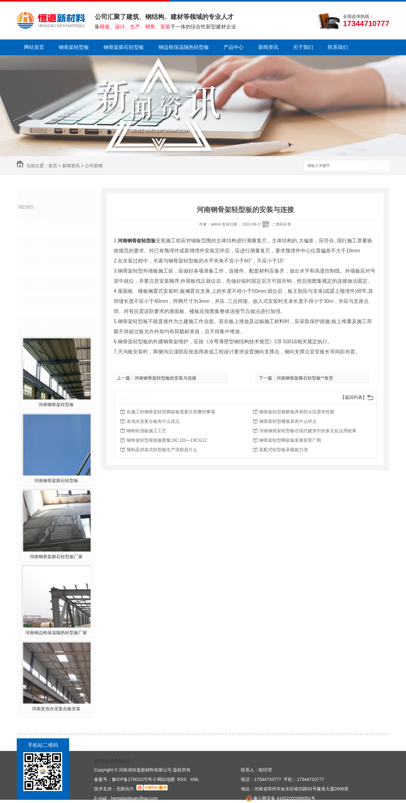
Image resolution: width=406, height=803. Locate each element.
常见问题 (37, 263)
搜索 (378, 166)
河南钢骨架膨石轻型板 (56, 480)
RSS (182, 779)
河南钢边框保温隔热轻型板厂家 (56, 632)
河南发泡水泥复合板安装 (56, 708)
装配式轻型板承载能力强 (283, 449)
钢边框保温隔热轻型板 (183, 47)
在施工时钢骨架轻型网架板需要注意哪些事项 (171, 411)
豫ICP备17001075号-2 (134, 779)
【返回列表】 (353, 397)
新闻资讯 (268, 47)
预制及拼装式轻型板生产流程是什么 (162, 449)
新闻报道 (37, 283)
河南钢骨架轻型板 (56, 404)
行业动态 (37, 243)
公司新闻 (94, 165)
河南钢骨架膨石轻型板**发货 (305, 378)
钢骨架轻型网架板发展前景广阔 (290, 440)
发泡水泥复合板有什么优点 (153, 421)
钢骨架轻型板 (74, 47)
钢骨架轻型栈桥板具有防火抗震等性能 (296, 411)
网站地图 (166, 779)
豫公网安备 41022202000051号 (278, 798)
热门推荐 (37, 324)
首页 (52, 165)
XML (194, 779)
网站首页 (34, 47)
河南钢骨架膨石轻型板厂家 (56, 556)
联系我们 (338, 47)
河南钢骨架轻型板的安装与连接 (165, 378)
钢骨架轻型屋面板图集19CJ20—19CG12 (167, 440)
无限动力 (125, 788)
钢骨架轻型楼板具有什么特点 (288, 421)
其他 (32, 303)
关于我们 (303, 47)
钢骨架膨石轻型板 (124, 47)
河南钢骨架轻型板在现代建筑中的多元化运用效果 (307, 430)
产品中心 (234, 47)
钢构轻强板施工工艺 (146, 430)
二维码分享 (281, 224)
